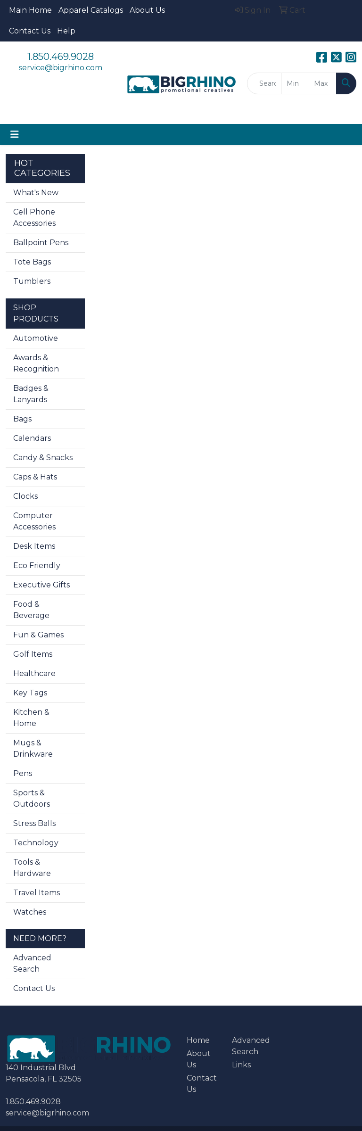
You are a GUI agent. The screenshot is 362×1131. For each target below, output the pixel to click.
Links (241, 1064)
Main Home (30, 10)
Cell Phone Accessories (34, 217)
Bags (22, 418)
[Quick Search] (264, 83)
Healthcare (34, 673)
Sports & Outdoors (31, 798)
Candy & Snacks (43, 457)
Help (66, 30)
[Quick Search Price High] (323, 83)
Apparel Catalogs (90, 10)
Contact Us (29, 30)
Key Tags (30, 692)
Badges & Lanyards (31, 394)
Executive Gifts (41, 584)
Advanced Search (32, 963)
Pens (22, 773)
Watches (29, 912)
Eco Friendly (36, 565)
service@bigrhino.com (60, 67)
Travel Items (36, 892)
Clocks (25, 496)
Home (198, 1040)
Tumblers (31, 281)
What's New (35, 192)
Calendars (32, 438)
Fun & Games (38, 634)
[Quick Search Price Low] (295, 83)
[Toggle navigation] (15, 134)
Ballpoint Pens (40, 242)
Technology (35, 842)
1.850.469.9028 (60, 56)
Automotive (35, 338)
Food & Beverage (31, 610)
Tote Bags (32, 261)
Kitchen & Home (31, 718)
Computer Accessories (34, 521)
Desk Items (34, 546)
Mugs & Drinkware (33, 748)
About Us (147, 10)
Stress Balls (34, 823)
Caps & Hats (35, 476)
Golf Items (32, 654)
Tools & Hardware (32, 868)
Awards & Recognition (36, 363)
